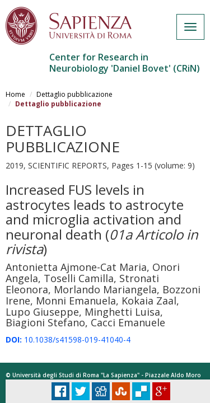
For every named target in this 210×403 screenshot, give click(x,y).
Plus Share (161, 391)
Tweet (81, 391)
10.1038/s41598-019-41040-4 (68, 339)
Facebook (60, 391)
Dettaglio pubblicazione (74, 94)
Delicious (141, 391)
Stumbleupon (121, 391)
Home (15, 94)
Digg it (101, 391)
